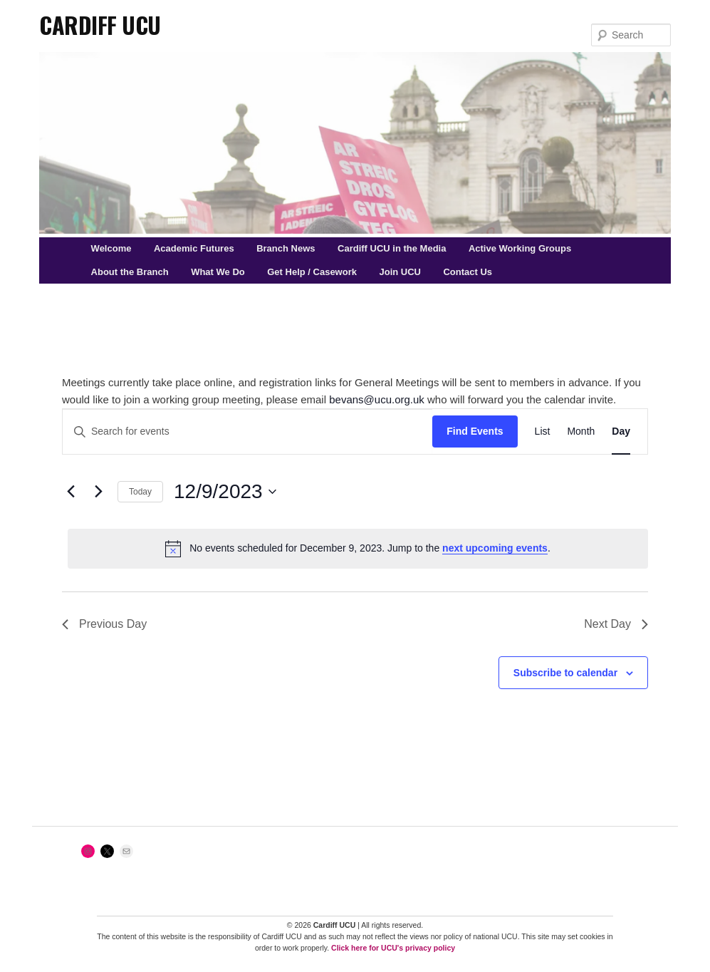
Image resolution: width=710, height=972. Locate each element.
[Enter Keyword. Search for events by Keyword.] (247, 431)
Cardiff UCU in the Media (392, 248)
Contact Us (467, 272)
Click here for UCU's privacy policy (393, 947)
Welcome (111, 248)
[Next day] (98, 491)
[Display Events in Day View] (621, 431)
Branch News (285, 248)
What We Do (218, 272)
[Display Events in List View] (542, 431)
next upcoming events (495, 548)
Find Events (475, 431)
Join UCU (400, 272)
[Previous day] (70, 491)
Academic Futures (194, 248)
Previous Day (104, 624)
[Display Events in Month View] (581, 431)
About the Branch (130, 272)
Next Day (616, 624)
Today (140, 492)
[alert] (358, 549)
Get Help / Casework (312, 272)
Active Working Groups (520, 248)
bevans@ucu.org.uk (376, 399)
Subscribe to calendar (565, 672)
